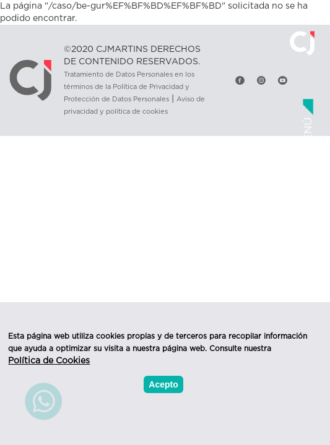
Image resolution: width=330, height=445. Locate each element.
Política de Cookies (49, 361)
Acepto (163, 384)
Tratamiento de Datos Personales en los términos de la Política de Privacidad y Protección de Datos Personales (129, 87)
